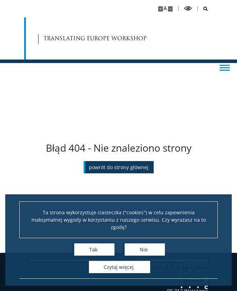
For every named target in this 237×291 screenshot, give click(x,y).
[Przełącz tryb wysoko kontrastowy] (188, 8)
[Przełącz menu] (224, 67)
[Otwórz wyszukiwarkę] (203, 9)
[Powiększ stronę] (160, 9)
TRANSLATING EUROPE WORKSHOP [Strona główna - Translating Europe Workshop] (71, 39)
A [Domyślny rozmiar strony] (165, 8)
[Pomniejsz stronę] (170, 9)
